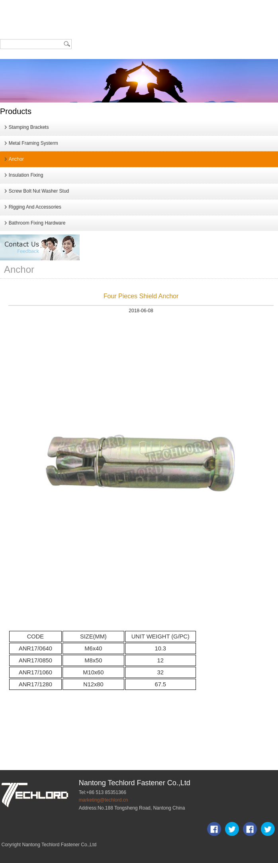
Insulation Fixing (26, 175)
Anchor (16, 159)
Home (13, 11)
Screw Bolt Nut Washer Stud (39, 191)
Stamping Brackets (29, 127)
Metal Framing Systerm (33, 143)
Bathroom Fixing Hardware (37, 223)
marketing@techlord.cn (103, 800)
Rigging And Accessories (35, 207)
